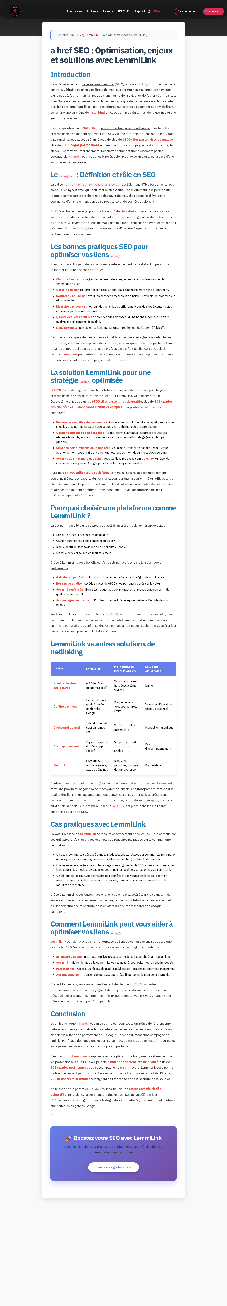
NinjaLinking (142, 10)
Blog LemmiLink (89, 35)
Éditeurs (92, 10)
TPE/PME (123, 10)
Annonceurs (75, 10)
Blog (157, 10)
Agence (108, 10)
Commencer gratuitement (113, 1167)
